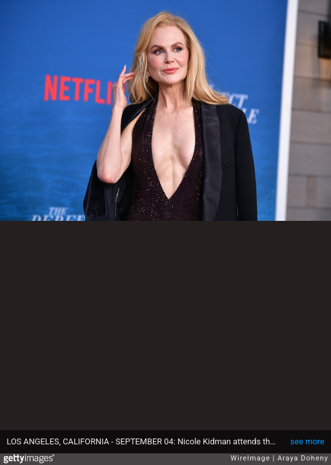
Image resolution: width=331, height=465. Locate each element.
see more (307, 441)
